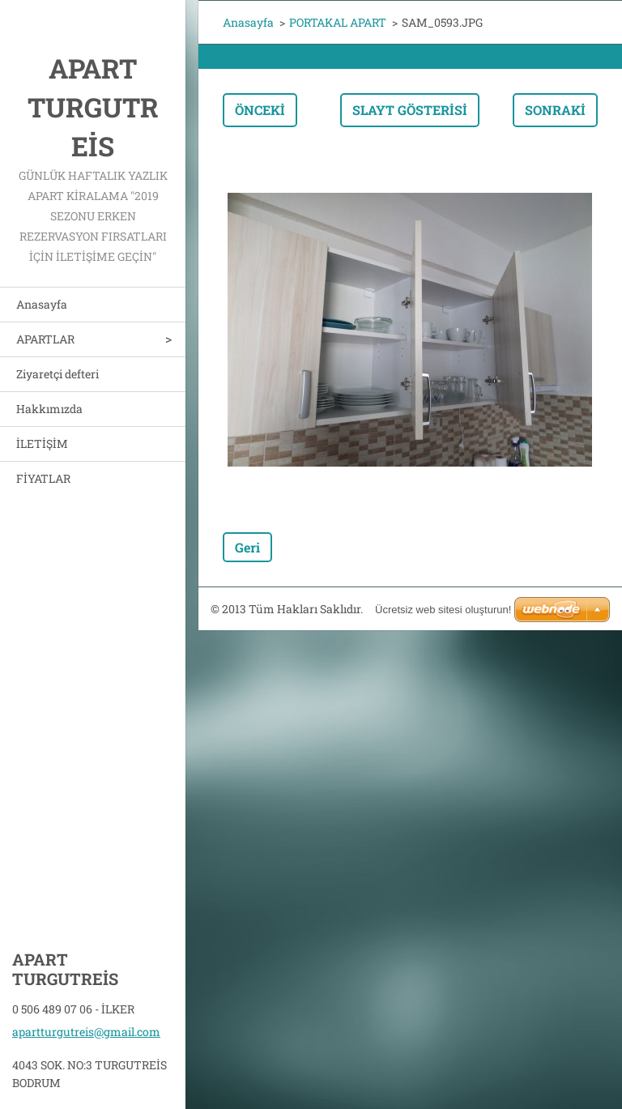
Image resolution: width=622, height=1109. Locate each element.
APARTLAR (45, 339)
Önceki (260, 109)
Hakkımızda (49, 408)
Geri (247, 547)
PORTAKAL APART (337, 22)
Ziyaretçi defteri (57, 374)
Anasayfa (41, 304)
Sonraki (555, 109)
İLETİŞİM (42, 443)
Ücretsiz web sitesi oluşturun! (443, 610)
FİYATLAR (43, 478)
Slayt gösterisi (409, 109)
